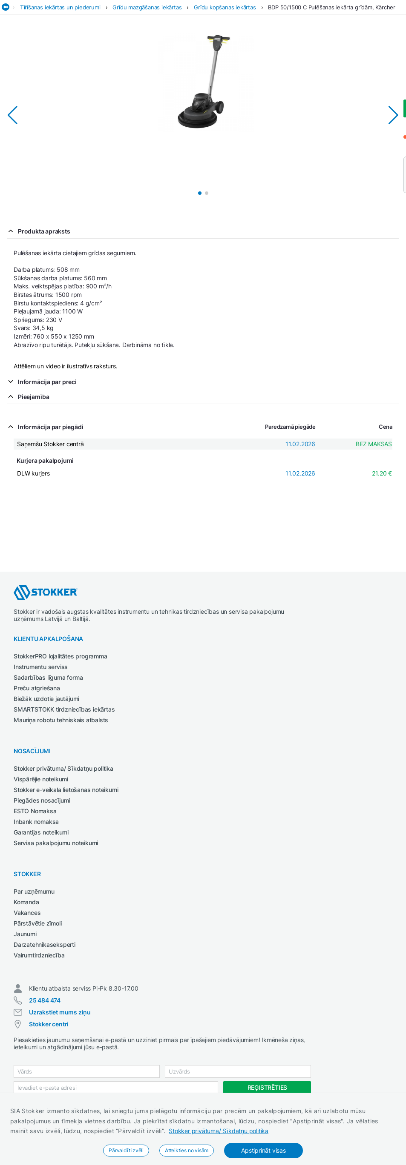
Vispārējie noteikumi (41, 779)
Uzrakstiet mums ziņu (60, 1012)
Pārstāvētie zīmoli (37, 923)
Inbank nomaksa (36, 821)
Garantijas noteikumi (41, 832)
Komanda (26, 902)
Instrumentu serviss (41, 666)
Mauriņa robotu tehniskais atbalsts (61, 719)
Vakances (27, 912)
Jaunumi (25, 933)
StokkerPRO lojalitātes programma (60, 656)
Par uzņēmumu (34, 891)
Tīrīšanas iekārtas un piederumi (60, 7)
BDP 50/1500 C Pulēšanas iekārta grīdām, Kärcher (331, 7)
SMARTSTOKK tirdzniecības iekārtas (64, 709)
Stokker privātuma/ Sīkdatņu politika (218, 1130)
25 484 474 (44, 1000)
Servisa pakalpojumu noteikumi (56, 842)
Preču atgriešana (37, 688)
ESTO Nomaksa (35, 811)
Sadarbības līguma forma (48, 677)
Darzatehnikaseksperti (44, 944)
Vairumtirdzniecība (39, 955)
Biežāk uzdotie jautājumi (46, 698)
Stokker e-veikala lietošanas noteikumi (66, 789)
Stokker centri (49, 1024)
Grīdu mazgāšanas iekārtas (146, 7)
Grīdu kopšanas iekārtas (225, 7)
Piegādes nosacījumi (42, 800)
